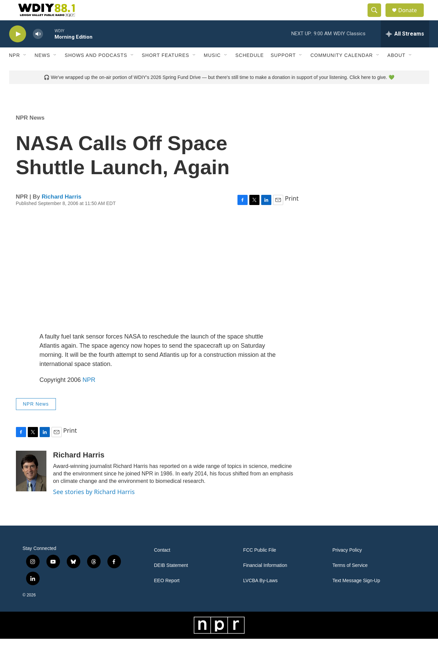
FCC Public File (259, 565)
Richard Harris (61, 212)
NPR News (30, 133)
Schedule (249, 70)
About (396, 70)
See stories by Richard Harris (94, 507)
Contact (162, 565)
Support (283, 70)
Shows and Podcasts (96, 70)
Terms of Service (350, 580)
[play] (17, 49)
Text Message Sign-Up (356, 595)
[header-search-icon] (377, 18)
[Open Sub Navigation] (25, 70)
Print (292, 213)
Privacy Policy (347, 565)
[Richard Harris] (31, 486)
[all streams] (405, 49)
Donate (411, 17)
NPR (14, 70)
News (42, 70)
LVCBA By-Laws (260, 595)
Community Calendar (341, 70)
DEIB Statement (171, 580)
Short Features (165, 70)
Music (212, 70)
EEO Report (167, 595)
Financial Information (265, 580)
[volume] (38, 49)
